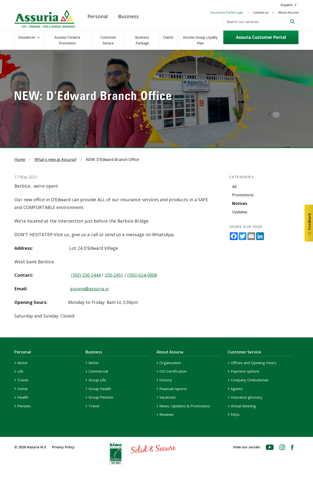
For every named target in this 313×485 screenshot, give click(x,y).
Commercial (98, 371)
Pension (24, 405)
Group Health (99, 388)
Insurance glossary (246, 397)
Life (20, 371)
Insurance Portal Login (226, 12)
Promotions (243, 195)
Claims (168, 37)
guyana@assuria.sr (89, 289)
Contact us (261, 12)
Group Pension (100, 397)
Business (128, 16)
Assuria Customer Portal (261, 37)
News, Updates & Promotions (184, 405)
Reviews (166, 414)
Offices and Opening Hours (253, 362)
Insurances (27, 37)
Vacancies (167, 397)
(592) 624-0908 (142, 275)
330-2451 (114, 275)
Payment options (245, 371)
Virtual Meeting (243, 405)
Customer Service (108, 40)
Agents (237, 388)
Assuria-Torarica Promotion (67, 40)
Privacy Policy (63, 447)
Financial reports (173, 388)
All (234, 186)
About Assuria (288, 12)
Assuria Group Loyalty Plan (200, 40)
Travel (22, 379)
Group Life (97, 379)
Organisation (170, 362)
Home (19, 159)
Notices (239, 203)
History (165, 379)
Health (22, 397)
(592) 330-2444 (86, 275)
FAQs (235, 414)
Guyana (286, 4)
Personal (97, 16)
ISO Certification (173, 371)
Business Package (142, 40)
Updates (239, 212)
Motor (22, 362)
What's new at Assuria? (56, 159)
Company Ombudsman (250, 379)
